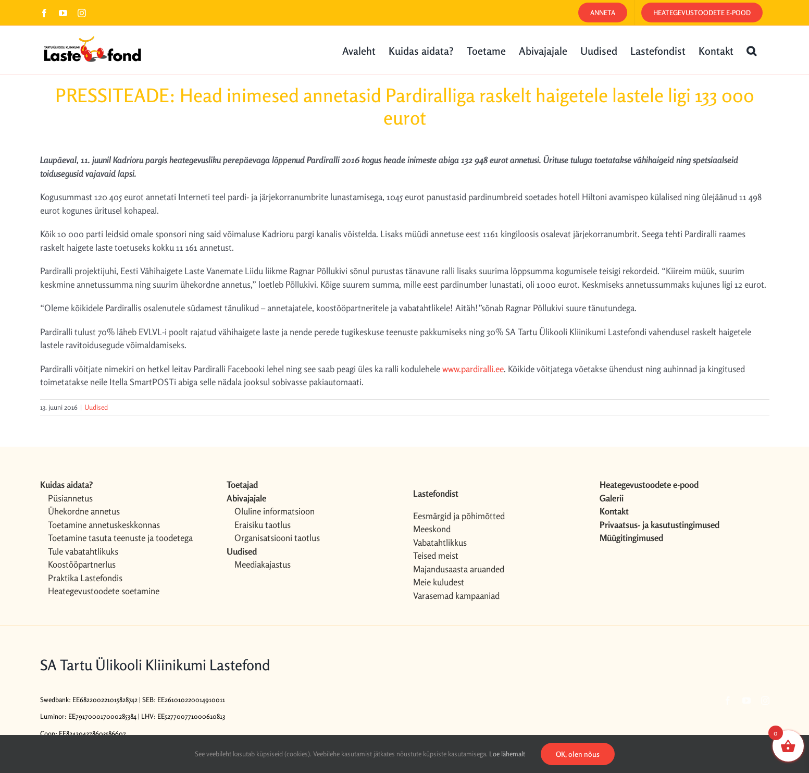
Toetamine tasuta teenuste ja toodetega (120, 537)
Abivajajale (246, 498)
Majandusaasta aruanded (458, 568)
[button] (751, 50)
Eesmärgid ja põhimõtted (459, 515)
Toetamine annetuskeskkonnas (104, 524)
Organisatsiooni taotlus (277, 537)
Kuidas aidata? (66, 484)
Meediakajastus (262, 564)
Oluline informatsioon (274, 511)
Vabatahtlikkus (440, 542)
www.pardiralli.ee (473, 368)
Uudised (96, 407)
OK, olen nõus (578, 754)
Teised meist (435, 555)
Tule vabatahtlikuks (83, 551)
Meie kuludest (438, 581)
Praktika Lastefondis (85, 577)
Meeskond (432, 528)
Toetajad (242, 484)
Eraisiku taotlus (262, 524)
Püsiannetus (70, 498)
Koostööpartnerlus (82, 564)
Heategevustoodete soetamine (103, 590)
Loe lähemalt (507, 754)
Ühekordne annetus (84, 511)
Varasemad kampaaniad (456, 595)
